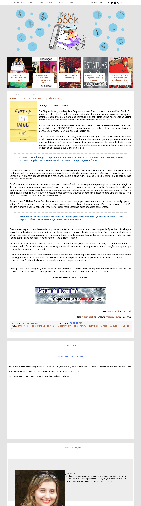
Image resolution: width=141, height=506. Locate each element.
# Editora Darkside (67, 326)
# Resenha (106, 326)
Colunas (69, 2)
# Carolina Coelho (25, 326)
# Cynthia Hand (42, 326)
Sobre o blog (27, 2)
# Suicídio (116, 326)
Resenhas (59, 2)
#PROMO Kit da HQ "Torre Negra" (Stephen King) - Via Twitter (44, 79)
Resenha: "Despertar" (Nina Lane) (69, 76)
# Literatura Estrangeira (89, 326)
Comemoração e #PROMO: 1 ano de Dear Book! (18, 77)
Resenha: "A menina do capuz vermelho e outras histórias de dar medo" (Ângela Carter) (120, 79)
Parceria (39, 2)
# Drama (54, 326)
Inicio (16, 2)
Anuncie (49, 2)
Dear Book (114, 311)
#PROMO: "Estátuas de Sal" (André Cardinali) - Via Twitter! (94, 77)
